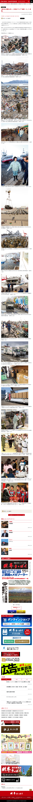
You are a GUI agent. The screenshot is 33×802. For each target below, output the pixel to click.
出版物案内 (29, 797)
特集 (18, 16)
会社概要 (8, 797)
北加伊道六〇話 (4, 717)
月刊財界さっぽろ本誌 (19, 713)
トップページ (3, 3)
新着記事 (8, 3)
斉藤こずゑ (26, 713)
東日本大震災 (12, 16)
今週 (16, 679)
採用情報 (13, 797)
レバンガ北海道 (15, 717)
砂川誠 (13, 713)
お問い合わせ (4, 797)
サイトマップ (16, 798)
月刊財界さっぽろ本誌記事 (5, 16)
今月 (27, 679)
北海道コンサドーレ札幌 (6, 713)
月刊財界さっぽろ (4, 715)
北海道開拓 (16, 715)
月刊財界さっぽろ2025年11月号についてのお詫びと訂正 (12, 787)
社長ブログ (11, 715)
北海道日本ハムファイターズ (17, 710)
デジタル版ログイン (21, 612)
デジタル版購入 (12, 612)
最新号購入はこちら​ (16, 608)
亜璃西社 (10, 717)
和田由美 (21, 715)
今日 (6, 679)
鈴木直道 (25, 715)
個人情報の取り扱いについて (21, 797)
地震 (16, 16)
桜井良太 (21, 717)
